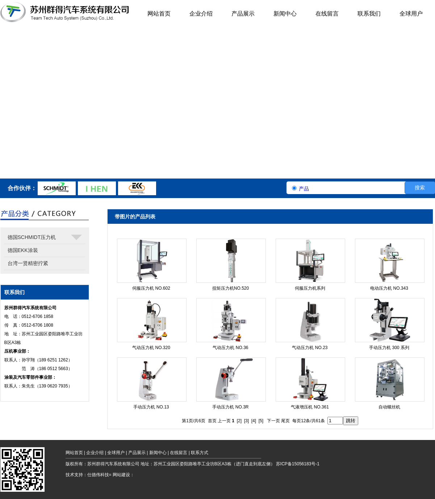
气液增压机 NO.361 (310, 407)
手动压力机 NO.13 (151, 407)
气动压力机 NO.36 (230, 347)
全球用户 (116, 452)
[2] (239, 420)
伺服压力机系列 (310, 288)
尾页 (285, 420)
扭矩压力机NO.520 (230, 288)
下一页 (273, 420)
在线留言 (178, 452)
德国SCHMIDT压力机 (45, 239)
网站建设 (121, 474)
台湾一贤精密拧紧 (28, 263)
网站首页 (74, 452)
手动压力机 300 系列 (389, 347)
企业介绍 (95, 452)
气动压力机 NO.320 (151, 347)
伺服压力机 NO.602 (151, 288)
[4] (253, 420)
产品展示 (137, 452)
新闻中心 (158, 452)
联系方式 (199, 452)
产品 (304, 189)
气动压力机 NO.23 (309, 347)
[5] (261, 420)
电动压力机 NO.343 (389, 288)
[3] (246, 420)
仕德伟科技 (98, 474)
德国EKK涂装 (23, 250)
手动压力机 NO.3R (230, 407)
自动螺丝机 (389, 407)
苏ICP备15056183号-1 (297, 463)
